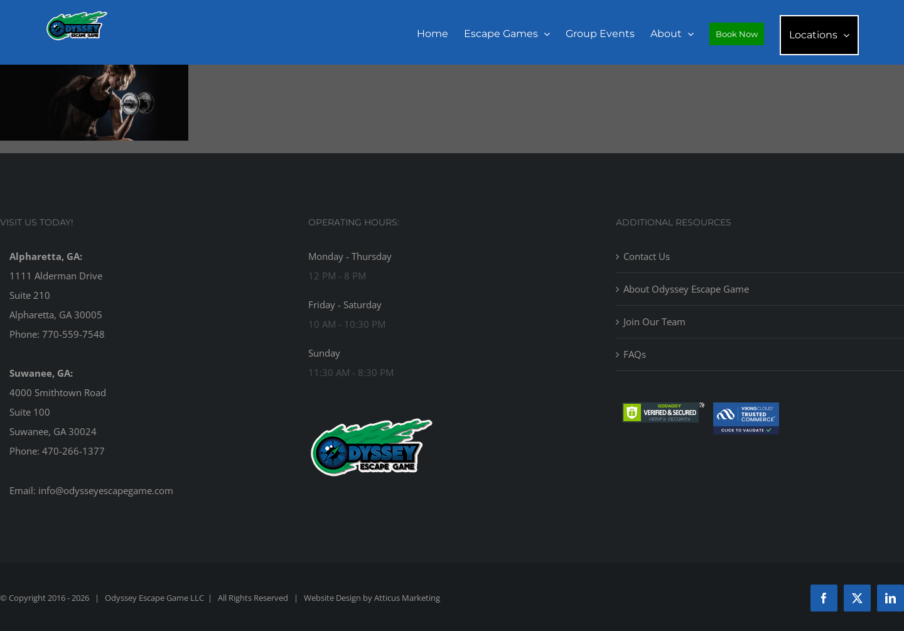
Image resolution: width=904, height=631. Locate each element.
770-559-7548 (73, 334)
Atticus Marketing (407, 597)
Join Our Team (654, 321)
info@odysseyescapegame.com (105, 490)
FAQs (634, 354)
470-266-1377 (73, 451)
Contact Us (646, 256)
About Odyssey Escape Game (686, 289)
